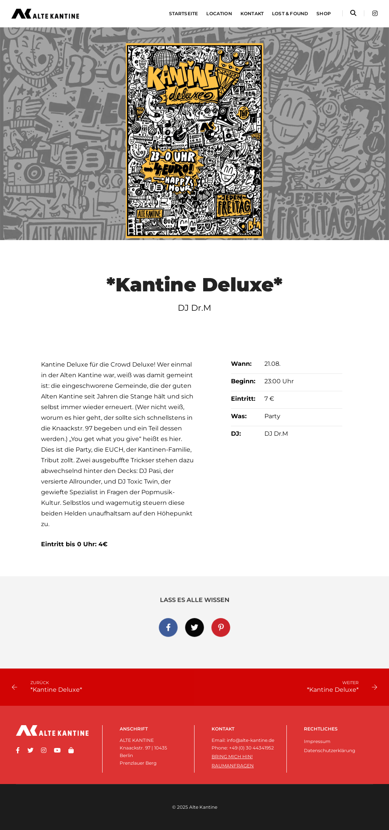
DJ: (236, 433)
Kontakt (252, 13)
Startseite (183, 13)
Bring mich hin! (232, 756)
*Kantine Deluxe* (56, 689)
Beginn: (243, 381)
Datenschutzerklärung (329, 750)
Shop (323, 13)
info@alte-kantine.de (250, 740)
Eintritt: (243, 398)
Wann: (241, 363)
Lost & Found (290, 13)
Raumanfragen (233, 765)
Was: (239, 416)
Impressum (317, 741)
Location (219, 13)
